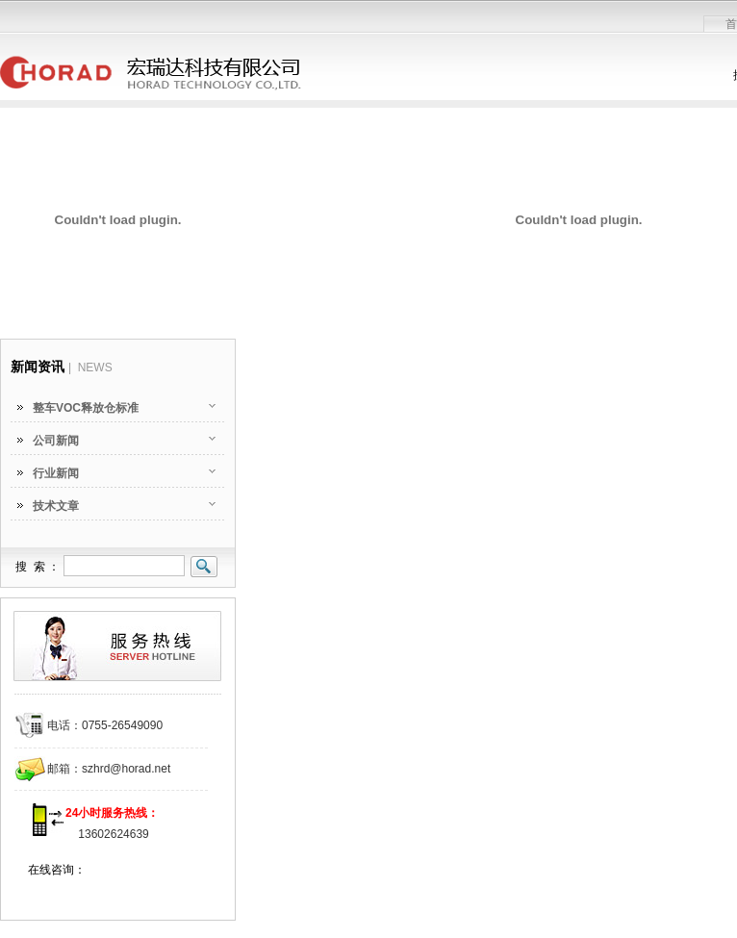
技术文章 (56, 506)
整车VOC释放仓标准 (86, 408)
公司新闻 (56, 440)
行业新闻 (56, 473)
